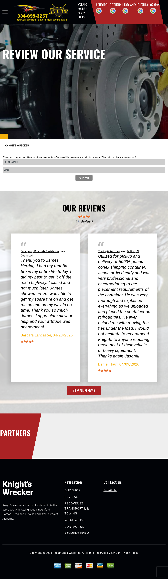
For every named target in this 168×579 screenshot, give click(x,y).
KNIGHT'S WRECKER (17, 145)
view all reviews (84, 390)
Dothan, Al (27, 255)
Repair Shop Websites (66, 552)
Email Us (110, 490)
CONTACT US (74, 527)
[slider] (84, 216)
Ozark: (154, 4)
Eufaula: (142, 4)
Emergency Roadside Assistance (40, 251)
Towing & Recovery (109, 251)
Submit (84, 178)
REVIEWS (71, 497)
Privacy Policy (129, 552)
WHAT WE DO (74, 520)
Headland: (129, 4)
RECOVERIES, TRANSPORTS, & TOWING (76, 508)
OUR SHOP (72, 490)
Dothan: (115, 4)
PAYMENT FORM (76, 533)
